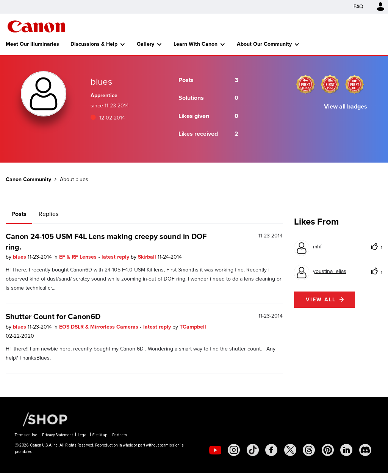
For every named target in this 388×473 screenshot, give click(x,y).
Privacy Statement (57, 435)
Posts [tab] (19, 213)
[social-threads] (309, 450)
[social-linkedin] (346, 450)
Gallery (145, 44)
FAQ (358, 7)
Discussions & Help (93, 44)
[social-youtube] (215, 450)
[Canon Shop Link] (41, 419)
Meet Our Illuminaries (32, 44)
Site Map (99, 435)
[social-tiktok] (253, 450)
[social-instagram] (234, 450)
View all (321, 300)
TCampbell (193, 327)
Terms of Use (26, 435)
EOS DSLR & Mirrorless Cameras (99, 327)
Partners (119, 435)
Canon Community (36, 26)
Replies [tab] (48, 213)
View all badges (345, 106)
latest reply (116, 257)
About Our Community (264, 44)
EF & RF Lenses (78, 257)
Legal (83, 435)
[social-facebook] (271, 450)
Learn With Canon (195, 44)
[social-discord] (365, 450)
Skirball (148, 257)
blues (20, 257)
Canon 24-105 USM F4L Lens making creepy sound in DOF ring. (106, 242)
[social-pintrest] (328, 450)
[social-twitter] (290, 450)
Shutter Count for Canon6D (53, 316)
